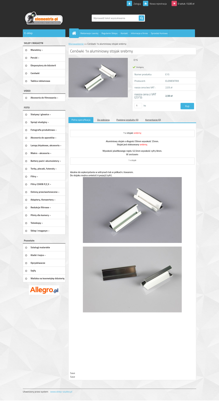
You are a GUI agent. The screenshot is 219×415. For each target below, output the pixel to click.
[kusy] (138, 105)
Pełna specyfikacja (80, 120)
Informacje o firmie (139, 33)
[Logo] (44, 18)
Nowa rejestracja (158, 3)
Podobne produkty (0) (127, 120)
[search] (141, 18)
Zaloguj (137, 3)
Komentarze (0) (153, 120)
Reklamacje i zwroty (89, 33)
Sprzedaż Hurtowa (159, 33)
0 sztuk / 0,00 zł (186, 3)
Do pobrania (103, 120)
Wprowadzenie (76, 44)
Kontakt (124, 33)
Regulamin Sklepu (109, 33)
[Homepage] (75, 33)
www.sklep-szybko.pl (61, 391)
